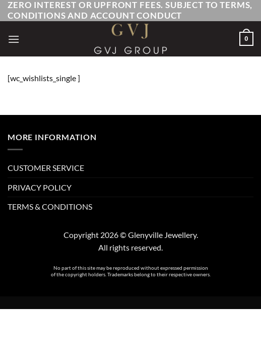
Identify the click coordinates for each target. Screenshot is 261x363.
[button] (14, 39)
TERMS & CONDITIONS (50, 206)
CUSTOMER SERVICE (46, 167)
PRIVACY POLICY (40, 187)
